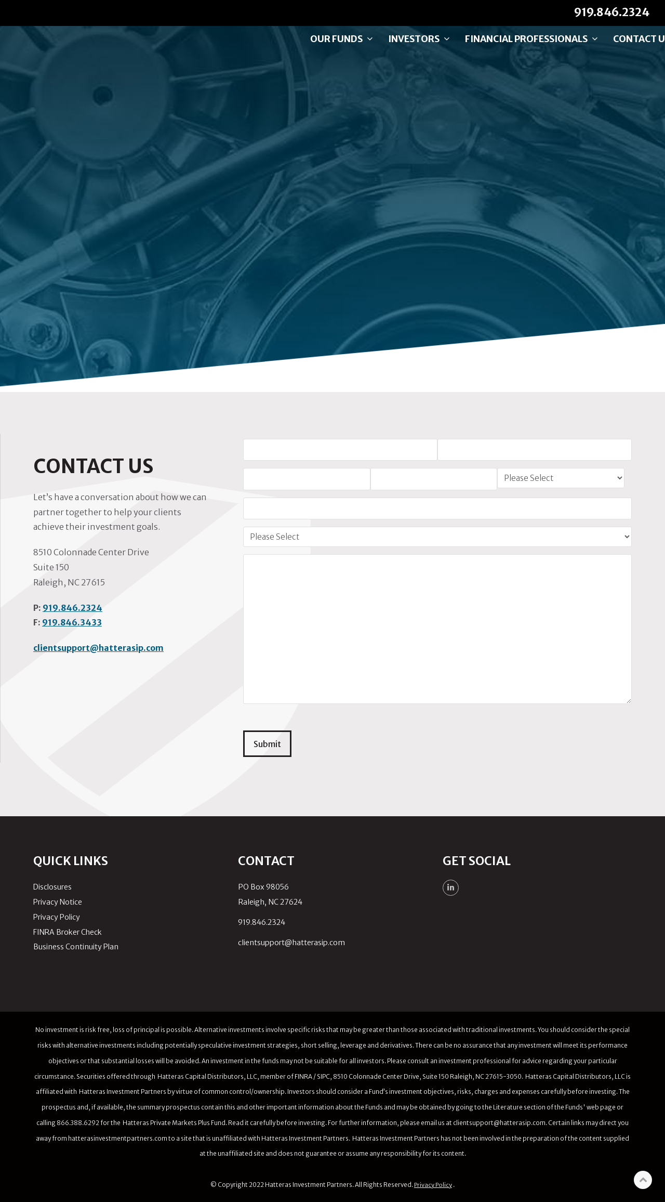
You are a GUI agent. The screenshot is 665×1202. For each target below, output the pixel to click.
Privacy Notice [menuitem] (57, 901)
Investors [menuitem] (398, 49)
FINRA (304, 1075)
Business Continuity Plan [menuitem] (75, 945)
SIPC (323, 1075)
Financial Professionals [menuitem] (510, 49)
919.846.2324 (72, 608)
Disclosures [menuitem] (52, 886)
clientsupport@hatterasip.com (98, 648)
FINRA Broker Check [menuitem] (67, 931)
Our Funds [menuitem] (320, 49)
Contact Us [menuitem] (620, 49)
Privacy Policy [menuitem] (56, 916)
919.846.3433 (72, 622)
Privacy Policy (433, 1183)
